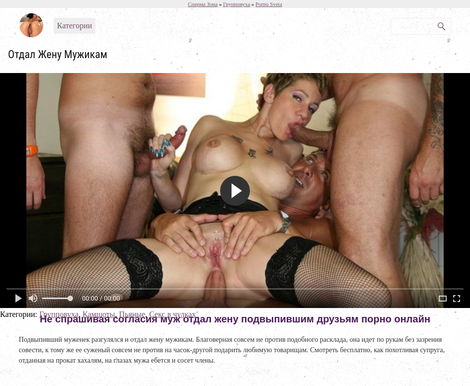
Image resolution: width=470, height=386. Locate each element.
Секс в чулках (172, 314)
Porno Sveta (268, 4)
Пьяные (132, 314)
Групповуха (58, 314)
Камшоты (98, 314)
